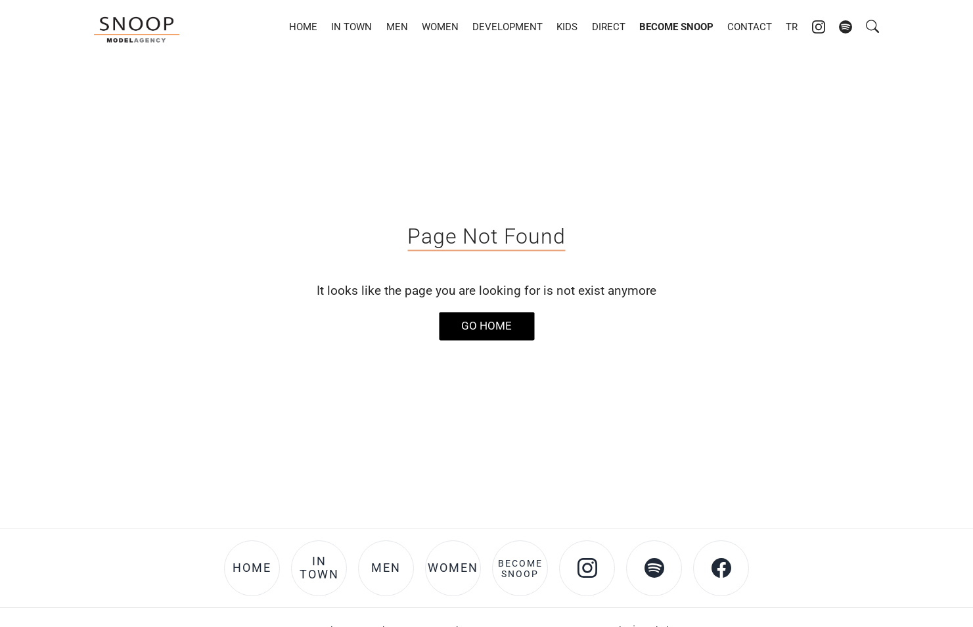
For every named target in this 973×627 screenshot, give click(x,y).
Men (397, 27)
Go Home (486, 325)
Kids (566, 27)
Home (303, 27)
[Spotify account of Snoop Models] (845, 26)
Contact (749, 27)
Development (507, 27)
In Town (351, 27)
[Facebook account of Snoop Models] (721, 568)
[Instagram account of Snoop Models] (818, 26)
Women (440, 27)
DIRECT (608, 27)
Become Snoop (676, 27)
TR (792, 27)
